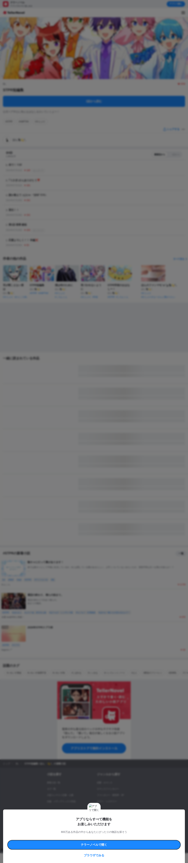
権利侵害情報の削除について (72, 835)
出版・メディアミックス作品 (61, 801)
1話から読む (94, 101)
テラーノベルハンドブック (64, 831)
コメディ (101, 820)
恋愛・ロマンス (104, 782)
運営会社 (138, 835)
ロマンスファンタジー (108, 789)
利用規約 (46, 831)
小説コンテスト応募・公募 (60, 795)
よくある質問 (51, 835)
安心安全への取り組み (111, 831)
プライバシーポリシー (122, 835)
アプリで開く (175, 4)
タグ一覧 (51, 789)
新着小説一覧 (53, 782)
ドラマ (100, 814)
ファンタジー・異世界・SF (110, 795)
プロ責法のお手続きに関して (99, 835)
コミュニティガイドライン (88, 831)
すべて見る (180, 259)
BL (98, 807)
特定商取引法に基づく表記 (135, 831)
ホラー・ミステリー (107, 801)
